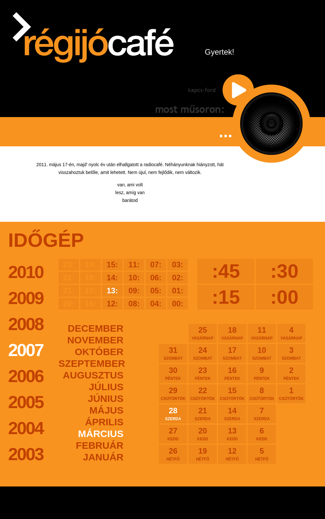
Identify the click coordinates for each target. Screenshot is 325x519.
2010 (25, 272)
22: (68, 277)
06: (156, 277)
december (96, 328)
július (106, 386)
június (106, 398)
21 (202, 413)
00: (177, 303)
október (99, 351)
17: (90, 290)
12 (232, 453)
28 (173, 413)
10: (134, 277)
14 (232, 413)
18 (232, 333)
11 (262, 333)
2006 (25, 376)
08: (134, 303)
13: (112, 290)
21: (68, 290)
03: (177, 264)
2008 (25, 324)
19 (202, 453)
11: (134, 264)
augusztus (93, 375)
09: (134, 290)
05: (156, 290)
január (103, 457)
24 (202, 353)
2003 (25, 454)
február (100, 445)
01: (177, 290)
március (101, 433)
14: (112, 277)
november (95, 340)
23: (68, 264)
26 (173, 453)
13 (232, 433)
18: (90, 277)
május (106, 410)
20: (68, 303)
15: (112, 264)
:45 (226, 271)
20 (202, 433)
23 (202, 373)
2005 (25, 402)
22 (202, 393)
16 (232, 373)
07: (156, 264)
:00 (284, 297)
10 (262, 353)
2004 (25, 428)
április (104, 422)
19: (90, 264)
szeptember (91, 363)
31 (173, 353)
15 (232, 393)
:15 (226, 297)
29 (173, 393)
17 (232, 353)
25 (202, 333)
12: (112, 303)
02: (177, 277)
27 (173, 433)
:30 (284, 271)
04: (156, 303)
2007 (25, 350)
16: (90, 303)
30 (173, 373)
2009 (25, 298)
